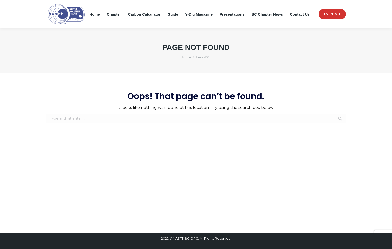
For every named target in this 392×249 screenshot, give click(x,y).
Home (186, 57)
